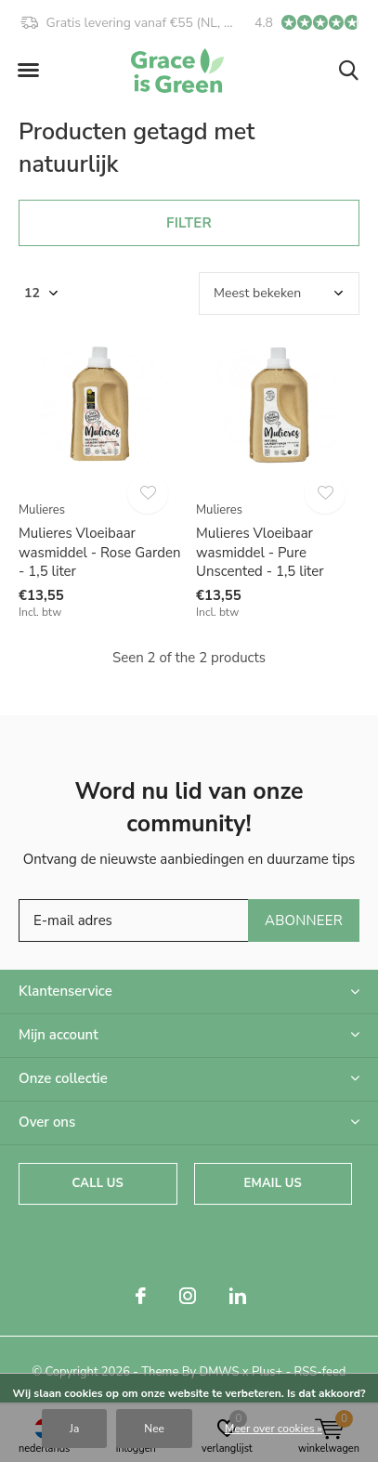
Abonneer (304, 920)
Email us (273, 1183)
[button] (28, 71)
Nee (154, 1428)
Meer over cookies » (273, 1428)
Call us (98, 1183)
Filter (189, 223)
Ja (74, 1428)
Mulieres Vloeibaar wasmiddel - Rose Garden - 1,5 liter (100, 552)
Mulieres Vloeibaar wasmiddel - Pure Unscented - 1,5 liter (260, 552)
